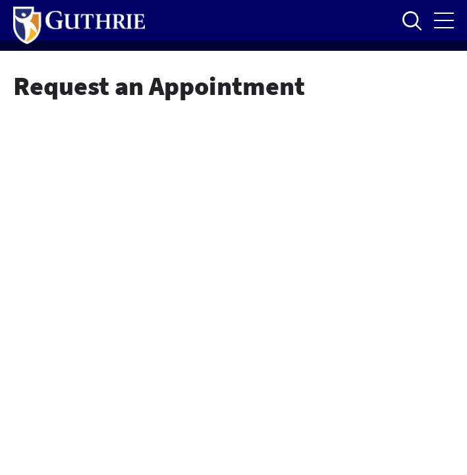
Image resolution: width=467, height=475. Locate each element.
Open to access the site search (412, 20)
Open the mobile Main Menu (444, 20)
